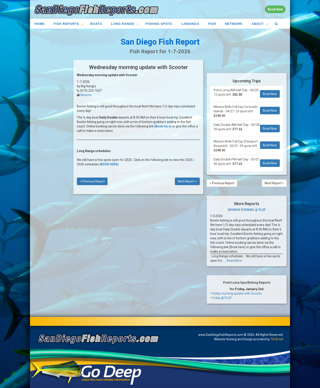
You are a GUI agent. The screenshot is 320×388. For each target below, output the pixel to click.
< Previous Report (92, 181)
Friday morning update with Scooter (237, 293)
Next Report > (187, 181)
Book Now (270, 94)
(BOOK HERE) (109, 164)
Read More (234, 260)
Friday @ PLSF (222, 298)
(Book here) (163, 126)
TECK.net (276, 339)
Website (86, 95)
